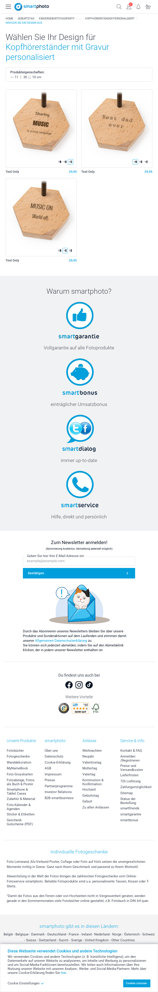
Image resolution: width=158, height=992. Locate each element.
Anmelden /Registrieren (130, 758)
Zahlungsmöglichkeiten (137, 787)
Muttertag (89, 768)
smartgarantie (130, 814)
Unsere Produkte (21, 740)
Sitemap (126, 793)
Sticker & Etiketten (21, 814)
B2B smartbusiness (59, 798)
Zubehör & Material (21, 799)
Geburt (87, 801)
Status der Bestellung (128, 801)
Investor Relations (58, 792)
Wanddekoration (19, 762)
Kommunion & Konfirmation (92, 782)
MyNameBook (17, 768)
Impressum (53, 774)
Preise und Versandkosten (131, 768)
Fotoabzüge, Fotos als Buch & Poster (21, 782)
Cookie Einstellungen (26, 983)
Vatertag (88, 774)
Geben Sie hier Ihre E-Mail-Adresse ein (55, 556)
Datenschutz (54, 756)
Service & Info (132, 740)
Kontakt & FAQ (131, 751)
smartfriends (129, 808)
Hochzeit (89, 789)
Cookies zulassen (136, 983)
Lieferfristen (129, 775)
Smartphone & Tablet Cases (17, 791)
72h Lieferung (130, 781)
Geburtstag (90, 796)
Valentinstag (91, 762)
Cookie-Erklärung (57, 762)
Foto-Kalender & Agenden (19, 807)
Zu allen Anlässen (95, 807)
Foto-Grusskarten (20, 774)
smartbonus (129, 820)
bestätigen (36, 573)
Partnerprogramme (59, 786)
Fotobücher (15, 751)
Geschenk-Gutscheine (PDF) (20, 822)
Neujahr (88, 756)
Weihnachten (92, 751)
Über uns (51, 751)
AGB (48, 768)
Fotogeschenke (18, 756)
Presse (50, 780)
